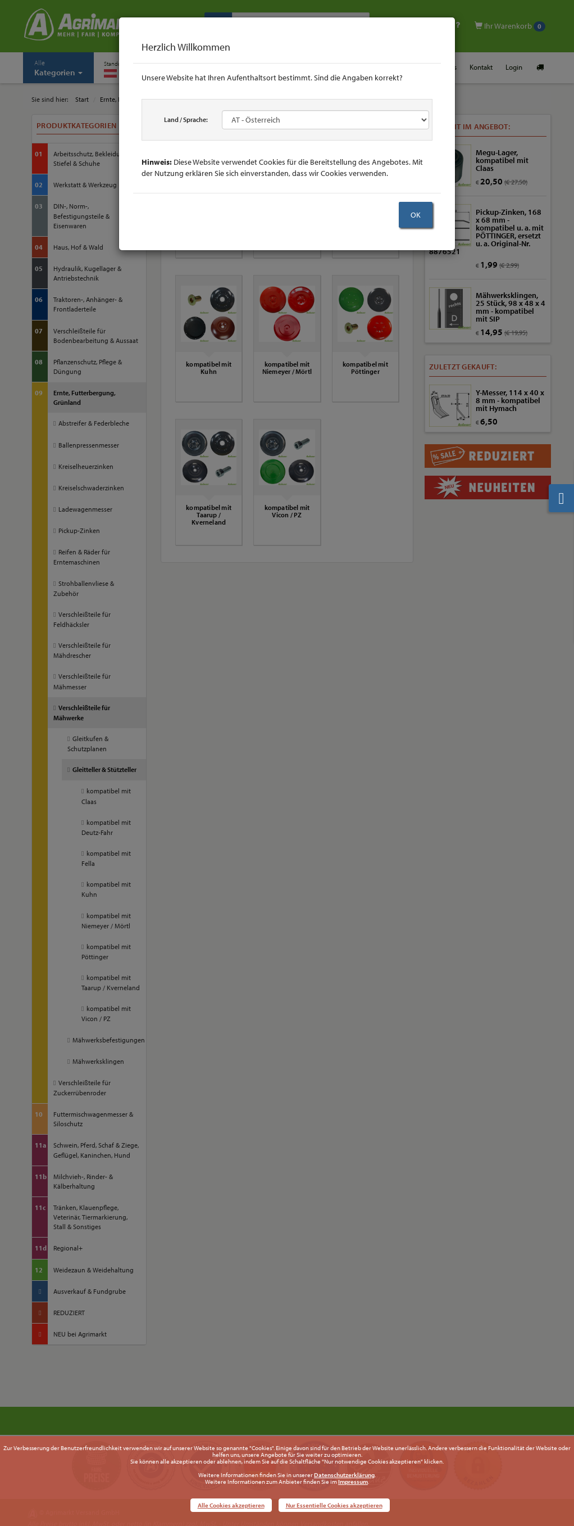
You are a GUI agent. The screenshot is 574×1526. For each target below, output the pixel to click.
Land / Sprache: (186, 119)
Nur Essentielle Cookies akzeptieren (334, 1505)
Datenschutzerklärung (344, 1475)
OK (416, 215)
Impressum (353, 1482)
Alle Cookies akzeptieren (231, 1505)
